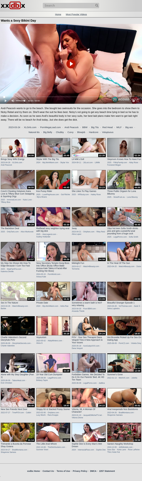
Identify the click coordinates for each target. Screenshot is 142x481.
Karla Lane (121, 450)
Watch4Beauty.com (91, 266)
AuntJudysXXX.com (91, 346)
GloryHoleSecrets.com (21, 343)
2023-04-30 (76, 309)
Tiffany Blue (5, 202)
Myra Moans (42, 197)
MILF (119, 127)
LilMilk (97, 162)
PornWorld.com (54, 274)
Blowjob (81, 132)
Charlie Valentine (8, 346)
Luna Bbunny (132, 197)
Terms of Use (63, 471)
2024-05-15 (41, 274)
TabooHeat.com (18, 380)
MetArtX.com (124, 378)
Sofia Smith (133, 237)
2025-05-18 (76, 346)
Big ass (129, 127)
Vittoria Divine (77, 418)
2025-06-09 (5, 343)
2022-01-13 (112, 378)
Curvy (70, 132)
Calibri (28, 413)
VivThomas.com (125, 306)
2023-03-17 (76, 266)
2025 (109, 162)
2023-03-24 (14, 127)
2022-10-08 (41, 447)
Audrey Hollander (43, 237)
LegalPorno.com (120, 237)
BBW (84, 127)
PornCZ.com (124, 343)
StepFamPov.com (14, 269)
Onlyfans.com (88, 232)
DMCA (93, 471)
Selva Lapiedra (113, 308)
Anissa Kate (41, 277)
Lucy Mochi (41, 415)
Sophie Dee (101, 450)
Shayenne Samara (114, 415)
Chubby (60, 132)
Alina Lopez (76, 234)
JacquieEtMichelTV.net (92, 415)
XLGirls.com (30, 127)
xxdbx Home (33, 471)
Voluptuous (107, 132)
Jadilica (102, 383)
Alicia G (39, 343)
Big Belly (47, 132)
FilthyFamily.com (120, 162)
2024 (38, 162)
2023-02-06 (41, 413)
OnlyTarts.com (13, 232)
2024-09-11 (76, 162)
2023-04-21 (76, 232)
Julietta (134, 378)
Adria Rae (64, 306)
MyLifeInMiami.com (50, 162)
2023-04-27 (5, 450)
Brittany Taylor (42, 380)
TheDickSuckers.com (56, 447)
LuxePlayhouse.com (50, 194)
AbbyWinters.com (55, 341)
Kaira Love (27, 200)
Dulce (138, 266)
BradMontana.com (126, 413)
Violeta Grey (136, 343)
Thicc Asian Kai (113, 452)
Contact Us (48, 471)
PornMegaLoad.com (50, 127)
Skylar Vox (64, 162)
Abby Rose (133, 162)
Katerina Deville (7, 271)
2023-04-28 (5, 162)
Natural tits (34, 132)
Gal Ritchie (65, 194)
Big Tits (95, 127)
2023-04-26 (5, 306)
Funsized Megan (114, 165)
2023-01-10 (76, 415)
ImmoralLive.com (14, 200)
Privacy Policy (80, 471)
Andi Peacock (71, 127)
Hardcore (93, 132)
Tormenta (75, 269)
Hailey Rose (96, 194)
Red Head (107, 127)
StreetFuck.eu (119, 197)
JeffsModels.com (126, 447)
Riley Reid (100, 232)
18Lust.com (88, 162)
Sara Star (111, 450)
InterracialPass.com (86, 450)
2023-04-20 (112, 266)
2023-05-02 (41, 341)
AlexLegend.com (49, 234)
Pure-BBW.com (89, 309)
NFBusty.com (83, 194)
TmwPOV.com (18, 413)
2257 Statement (107, 471)
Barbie (3, 308)
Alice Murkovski (27, 232)
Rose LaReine (134, 450)
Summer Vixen (42, 450)
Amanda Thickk (78, 311)
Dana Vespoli (77, 348)
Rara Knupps (53, 415)
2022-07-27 (5, 413)
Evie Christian (6, 383)
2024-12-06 (112, 447)
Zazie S (137, 306)
